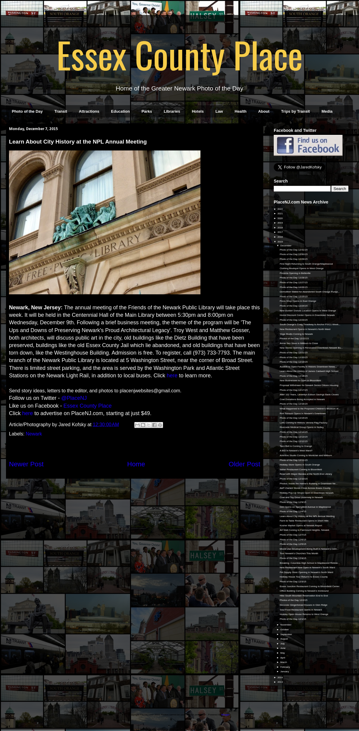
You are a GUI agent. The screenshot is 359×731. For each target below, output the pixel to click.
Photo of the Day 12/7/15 (293, 534)
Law (219, 111)
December (286, 245)
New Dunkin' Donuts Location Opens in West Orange (308, 310)
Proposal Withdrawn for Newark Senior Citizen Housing (309, 385)
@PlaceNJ (74, 398)
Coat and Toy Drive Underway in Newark (301, 497)
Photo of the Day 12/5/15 (293, 544)
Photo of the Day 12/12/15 (294, 441)
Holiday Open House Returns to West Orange (304, 614)
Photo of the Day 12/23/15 (294, 320)
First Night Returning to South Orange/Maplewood (306, 264)
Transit (60, 111)
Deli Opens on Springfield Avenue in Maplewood (305, 507)
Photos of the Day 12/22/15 (294, 338)
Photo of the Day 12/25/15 (294, 296)
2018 (280, 227)
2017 (280, 232)
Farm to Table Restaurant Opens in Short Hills (304, 520)
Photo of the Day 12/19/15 (294, 362)
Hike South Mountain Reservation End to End (304, 595)
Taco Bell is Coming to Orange (296, 446)
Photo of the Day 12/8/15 (293, 511)
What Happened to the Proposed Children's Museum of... (310, 408)
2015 (280, 241)
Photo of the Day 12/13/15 (294, 436)
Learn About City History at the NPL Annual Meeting (307, 516)
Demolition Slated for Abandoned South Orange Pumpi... (310, 291)
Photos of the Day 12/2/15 (294, 600)
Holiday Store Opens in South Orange (300, 464)
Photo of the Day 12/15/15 (294, 418)
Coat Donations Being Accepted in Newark (302, 399)
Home (136, 464)
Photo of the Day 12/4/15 (293, 558)
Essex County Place (179, 54)
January (285, 671)
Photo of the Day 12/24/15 (294, 306)
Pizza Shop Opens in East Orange (298, 301)
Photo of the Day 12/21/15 (294, 352)
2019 (280, 222)
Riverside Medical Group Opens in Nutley (302, 427)
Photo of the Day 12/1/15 (293, 619)
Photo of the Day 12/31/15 (294, 249)
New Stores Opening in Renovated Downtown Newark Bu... (311, 347)
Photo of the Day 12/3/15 (293, 581)
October (285, 629)
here (172, 376)
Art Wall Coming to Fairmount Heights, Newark (304, 530)
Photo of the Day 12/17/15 (294, 390)
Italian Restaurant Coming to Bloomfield (301, 469)
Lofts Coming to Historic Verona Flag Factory (303, 422)
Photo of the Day (27, 111)
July (282, 643)
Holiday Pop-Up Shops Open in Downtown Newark (307, 493)
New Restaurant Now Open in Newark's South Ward (307, 567)
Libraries (172, 111)
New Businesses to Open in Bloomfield (300, 380)
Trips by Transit (295, 111)
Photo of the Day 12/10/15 (294, 478)
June (283, 648)
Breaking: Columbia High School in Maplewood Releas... (310, 563)
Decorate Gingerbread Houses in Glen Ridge (303, 605)
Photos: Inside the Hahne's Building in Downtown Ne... (308, 483)
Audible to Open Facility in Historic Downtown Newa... (308, 366)
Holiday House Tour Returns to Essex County (304, 576)
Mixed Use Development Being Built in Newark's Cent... (309, 549)
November (286, 624)
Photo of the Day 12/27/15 (294, 282)
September (286, 634)
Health (241, 111)
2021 (280, 213)
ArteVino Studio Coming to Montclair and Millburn (306, 455)
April (283, 657)
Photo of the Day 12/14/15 (294, 432)
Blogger (225, 714)
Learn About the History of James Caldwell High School (309, 371)
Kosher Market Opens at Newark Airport (301, 525)
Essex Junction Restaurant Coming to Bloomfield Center (310, 586)
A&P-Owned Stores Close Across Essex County (305, 488)
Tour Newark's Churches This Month (299, 553)
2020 (280, 218)
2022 (280, 209)
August (284, 638)
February (285, 667)
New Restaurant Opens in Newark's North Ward (305, 329)
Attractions (89, 111)
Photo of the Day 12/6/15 (293, 539)
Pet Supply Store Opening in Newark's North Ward (306, 572)
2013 (280, 682)
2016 (280, 237)
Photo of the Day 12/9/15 (293, 502)
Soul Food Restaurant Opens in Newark (301, 609)
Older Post (244, 464)
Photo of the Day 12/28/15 (294, 277)
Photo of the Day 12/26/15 (294, 287)
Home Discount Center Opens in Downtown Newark (307, 315)
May (282, 653)
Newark (34, 433)
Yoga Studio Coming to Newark (296, 334)
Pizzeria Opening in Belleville (295, 273)
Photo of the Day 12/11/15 (294, 460)
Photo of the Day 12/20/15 (294, 357)
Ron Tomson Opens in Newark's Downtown (302, 413)
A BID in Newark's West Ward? (296, 450)
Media (327, 111)
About (264, 111)
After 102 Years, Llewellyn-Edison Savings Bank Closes (309, 394)
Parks (147, 111)
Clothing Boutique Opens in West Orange (302, 268)
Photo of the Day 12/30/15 (294, 254)
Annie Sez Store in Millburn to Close (299, 343)
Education (120, 111)
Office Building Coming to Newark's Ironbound (304, 591)
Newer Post (26, 464)
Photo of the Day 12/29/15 (294, 259)
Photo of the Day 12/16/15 (294, 404)
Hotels (198, 111)
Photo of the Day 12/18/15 (294, 376)
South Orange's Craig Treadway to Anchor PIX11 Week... (310, 324)
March (283, 662)
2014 (280, 677)
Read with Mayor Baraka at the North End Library (306, 474)
